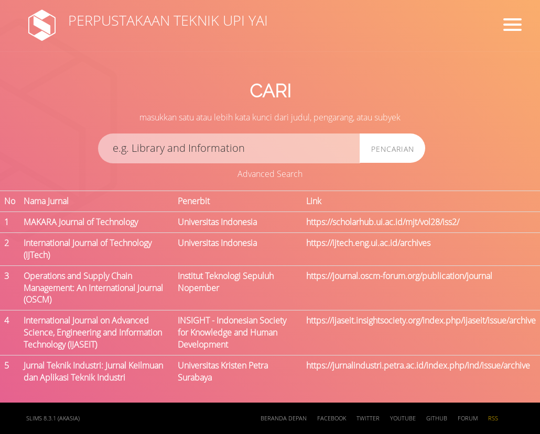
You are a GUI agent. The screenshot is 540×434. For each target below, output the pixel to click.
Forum (468, 418)
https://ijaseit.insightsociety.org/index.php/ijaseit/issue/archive (421, 320)
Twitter (368, 418)
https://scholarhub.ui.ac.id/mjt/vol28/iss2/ (382, 222)
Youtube (403, 418)
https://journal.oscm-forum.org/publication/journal (399, 276)
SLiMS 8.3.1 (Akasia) (53, 418)
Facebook (331, 418)
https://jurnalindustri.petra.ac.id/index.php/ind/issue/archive (418, 365)
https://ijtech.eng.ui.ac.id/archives (368, 243)
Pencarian (392, 149)
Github (436, 418)
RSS (493, 418)
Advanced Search (270, 174)
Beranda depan (284, 418)
